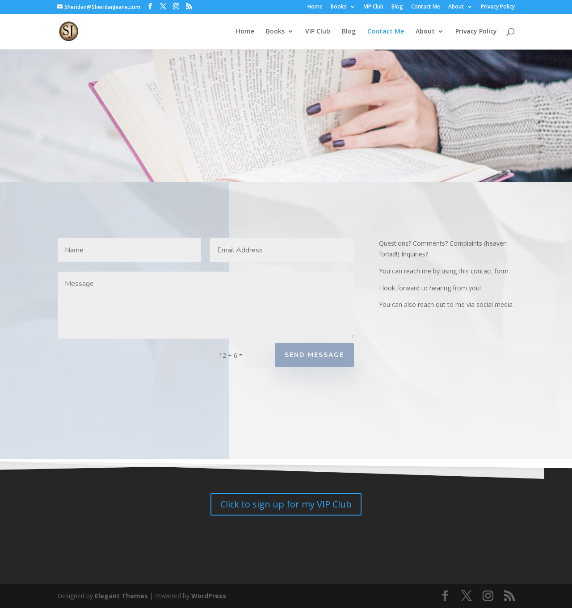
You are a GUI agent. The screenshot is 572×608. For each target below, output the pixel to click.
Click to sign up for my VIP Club (286, 504)
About (456, 7)
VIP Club (373, 7)
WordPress (208, 595)
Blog (397, 7)
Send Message (314, 355)
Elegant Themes (121, 595)
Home (315, 7)
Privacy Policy (498, 7)
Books (339, 7)
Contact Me (425, 7)
